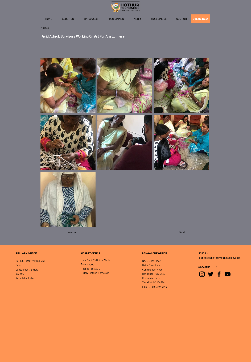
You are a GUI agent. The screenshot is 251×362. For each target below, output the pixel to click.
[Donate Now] (200, 18)
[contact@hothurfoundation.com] (220, 257)
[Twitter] (210, 274)
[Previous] (78, 231)
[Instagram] (202, 274)
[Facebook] (219, 274)
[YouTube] (227, 274)
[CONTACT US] (210, 267)
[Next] (176, 231)
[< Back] (51, 27)
